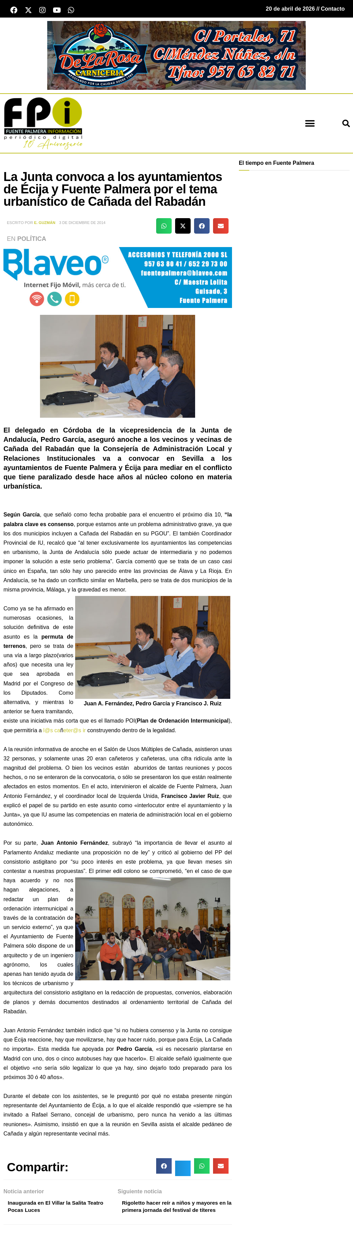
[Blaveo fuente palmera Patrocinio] (117, 278)
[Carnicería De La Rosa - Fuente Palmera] (176, 56)
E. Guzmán (45, 224)
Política (31, 239)
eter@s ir (74, 731)
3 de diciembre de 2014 (82, 224)
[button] (310, 124)
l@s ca (51, 731)
